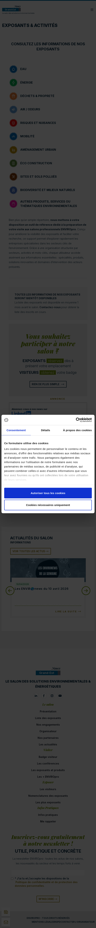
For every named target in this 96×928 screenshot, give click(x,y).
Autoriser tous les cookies (48, 492)
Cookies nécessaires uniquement (48, 505)
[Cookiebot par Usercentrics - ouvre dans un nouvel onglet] (76, 420)
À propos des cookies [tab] (77, 430)
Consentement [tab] (16, 430)
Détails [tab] (45, 430)
